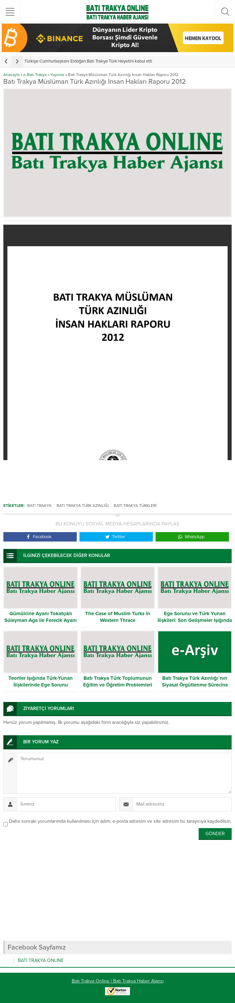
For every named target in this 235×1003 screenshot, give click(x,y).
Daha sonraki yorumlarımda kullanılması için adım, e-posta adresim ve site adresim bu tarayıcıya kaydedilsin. (120, 821)
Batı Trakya (39, 505)
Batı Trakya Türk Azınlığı (83, 505)
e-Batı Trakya (34, 74)
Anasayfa (11, 74)
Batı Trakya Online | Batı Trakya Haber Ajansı (118, 981)
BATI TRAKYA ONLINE (41, 960)
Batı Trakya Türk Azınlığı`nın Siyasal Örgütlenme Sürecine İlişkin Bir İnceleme (195, 685)
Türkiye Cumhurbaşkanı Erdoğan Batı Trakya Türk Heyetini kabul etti (88, 61)
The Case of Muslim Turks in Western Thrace (117, 616)
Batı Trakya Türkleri (135, 505)
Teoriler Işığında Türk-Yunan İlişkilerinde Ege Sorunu (40, 681)
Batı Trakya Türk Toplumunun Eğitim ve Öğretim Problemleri (117, 681)
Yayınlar (57, 74)
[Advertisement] (117, 424)
